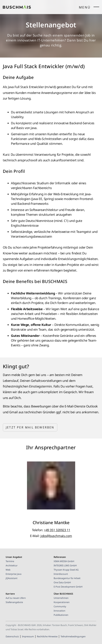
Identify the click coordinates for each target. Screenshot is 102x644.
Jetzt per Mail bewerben (30, 427)
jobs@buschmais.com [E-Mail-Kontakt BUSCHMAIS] (56, 536)
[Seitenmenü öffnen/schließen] (96, 8)
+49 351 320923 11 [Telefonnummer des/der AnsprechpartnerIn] (57, 530)
